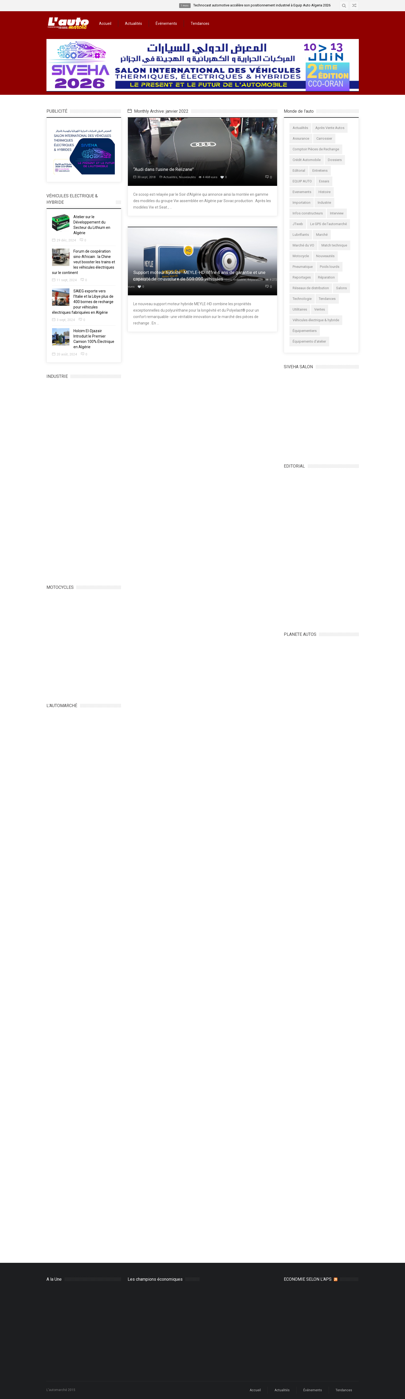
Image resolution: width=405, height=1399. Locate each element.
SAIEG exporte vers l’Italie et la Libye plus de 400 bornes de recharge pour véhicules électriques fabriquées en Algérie (82, 302)
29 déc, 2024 (64, 240)
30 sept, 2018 (144, 177)
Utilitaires (300, 309)
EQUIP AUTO (302, 181)
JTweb (298, 224)
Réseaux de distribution (311, 288)
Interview (337, 213)
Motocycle (301, 256)
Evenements (302, 192)
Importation (301, 203)
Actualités (133, 23)
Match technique (334, 245)
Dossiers (335, 160)
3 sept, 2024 (63, 320)
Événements (166, 23)
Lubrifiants (301, 235)
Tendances (200, 23)
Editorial (299, 170)
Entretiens (320, 170)
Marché (322, 235)
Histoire (325, 192)
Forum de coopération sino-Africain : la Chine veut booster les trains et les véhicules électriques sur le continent (83, 262)
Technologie (302, 299)
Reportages (302, 277)
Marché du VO (303, 245)
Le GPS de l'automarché (328, 224)
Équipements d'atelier (309, 341)
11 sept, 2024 (64, 280)
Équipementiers (220, 279)
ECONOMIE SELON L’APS (308, 1279)
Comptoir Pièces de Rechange (185, 279)
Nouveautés (187, 177)
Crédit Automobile (307, 160)
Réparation (255, 279)
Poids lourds (329, 267)
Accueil (105, 23)
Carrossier (324, 138)
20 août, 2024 (64, 354)
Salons (341, 288)
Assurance (301, 138)
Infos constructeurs (308, 213)
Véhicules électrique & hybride (316, 320)
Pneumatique (303, 267)
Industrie (239, 279)
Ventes (319, 309)
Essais (324, 181)
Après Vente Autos (329, 128)
